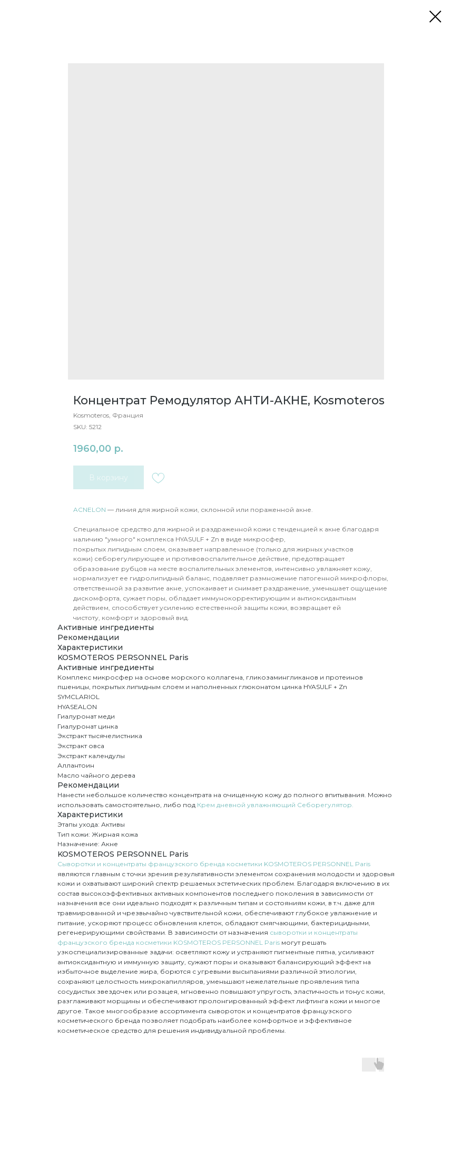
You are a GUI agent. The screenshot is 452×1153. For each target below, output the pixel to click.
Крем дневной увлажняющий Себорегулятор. (275, 805)
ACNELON (89, 509)
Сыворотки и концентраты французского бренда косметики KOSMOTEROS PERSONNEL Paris (213, 864)
